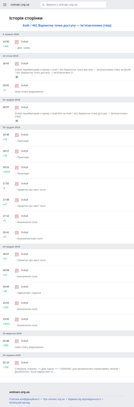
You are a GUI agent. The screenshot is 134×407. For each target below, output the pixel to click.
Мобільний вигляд (19, 402)
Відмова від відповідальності (84, 399)
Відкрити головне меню (5, 5)
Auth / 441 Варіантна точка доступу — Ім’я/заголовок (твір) (67, 25)
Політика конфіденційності (24, 399)
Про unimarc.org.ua (54, 399)
